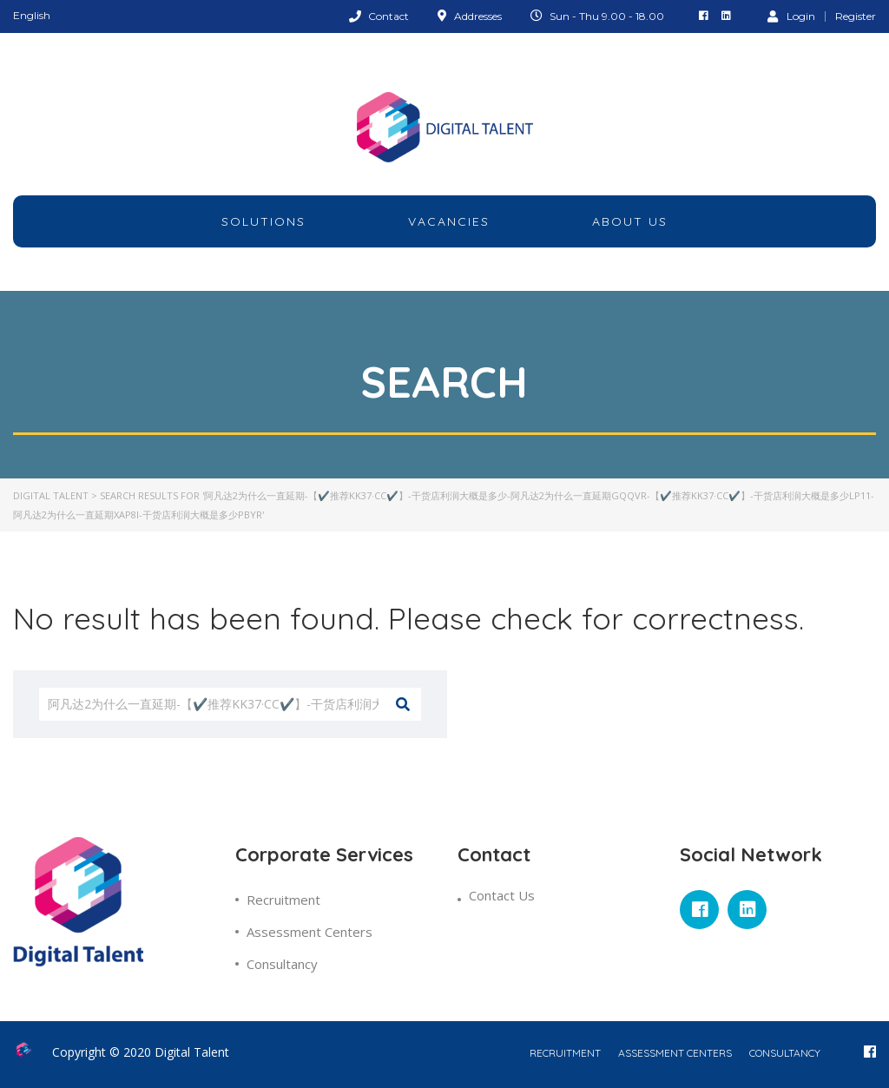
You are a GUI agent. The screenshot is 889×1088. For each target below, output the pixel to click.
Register (855, 16)
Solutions (263, 221)
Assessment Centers (309, 931)
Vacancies (449, 221)
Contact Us (502, 895)
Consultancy (282, 964)
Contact (388, 16)
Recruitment (283, 899)
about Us (630, 221)
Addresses (478, 16)
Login (791, 16)
